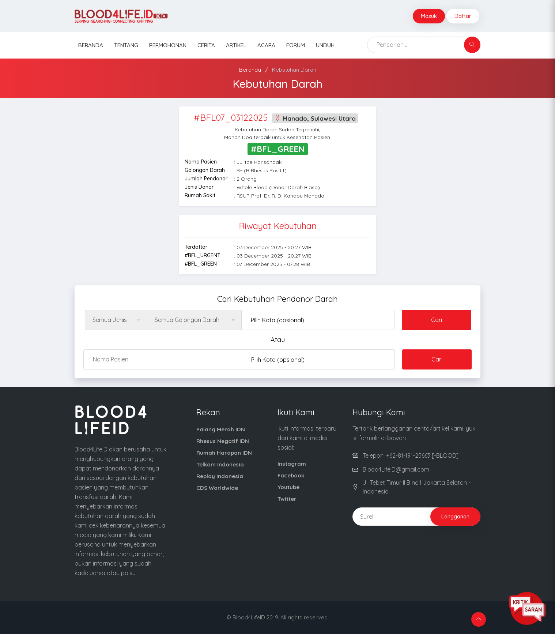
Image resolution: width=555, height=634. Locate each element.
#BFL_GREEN (201, 263)
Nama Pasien (201, 161)
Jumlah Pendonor (206, 178)
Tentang (126, 45)
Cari (436, 319)
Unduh (325, 45)
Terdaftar (196, 247)
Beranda (90, 45)
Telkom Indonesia (220, 464)
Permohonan (167, 45)
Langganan (455, 516)
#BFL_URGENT (202, 255)
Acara (266, 45)
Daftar (462, 15)
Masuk (429, 15)
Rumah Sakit (200, 195)
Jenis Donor (199, 187)
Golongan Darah (205, 170)
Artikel (236, 45)
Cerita (206, 45)
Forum (295, 45)
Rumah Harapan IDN (224, 452)
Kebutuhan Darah (294, 69)
